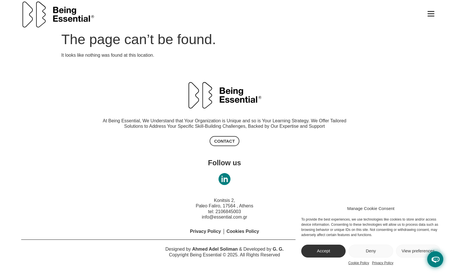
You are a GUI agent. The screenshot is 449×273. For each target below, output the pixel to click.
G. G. (278, 249)
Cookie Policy (358, 263)
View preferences (418, 250)
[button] (224, 141)
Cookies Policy (243, 231)
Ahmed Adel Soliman (215, 249)
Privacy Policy (382, 263)
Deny (371, 250)
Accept (323, 250)
